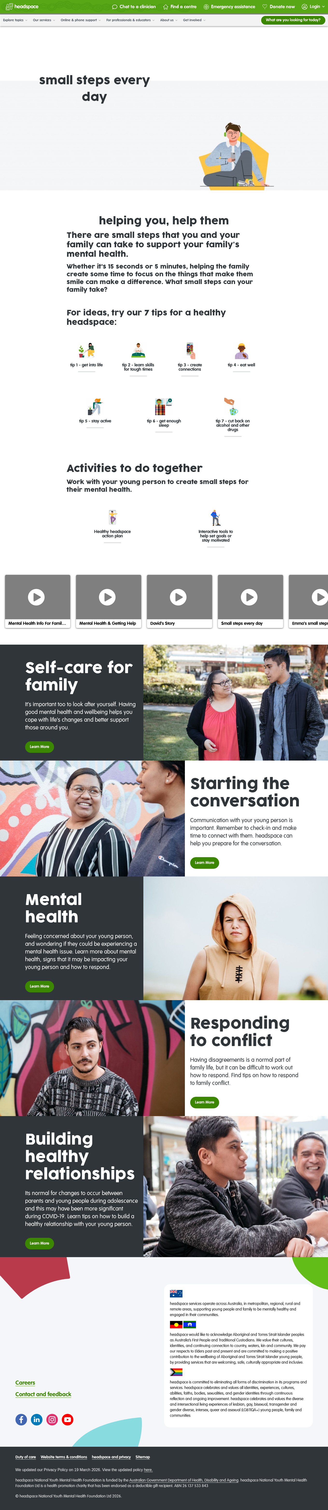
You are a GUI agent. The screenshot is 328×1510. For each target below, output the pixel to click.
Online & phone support (80, 20)
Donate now (277, 6)
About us (168, 20)
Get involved (194, 20)
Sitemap (143, 1457)
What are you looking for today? (293, 20)
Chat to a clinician (132, 6)
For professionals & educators (130, 20)
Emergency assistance (227, 6)
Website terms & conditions (64, 1457)
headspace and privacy (111, 1457)
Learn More (39, 747)
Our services (44, 20)
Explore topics (15, 20)
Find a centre (178, 6)
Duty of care (25, 1457)
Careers (25, 1383)
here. (148, 1470)
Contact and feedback (43, 1394)
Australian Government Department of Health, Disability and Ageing (183, 1480)
